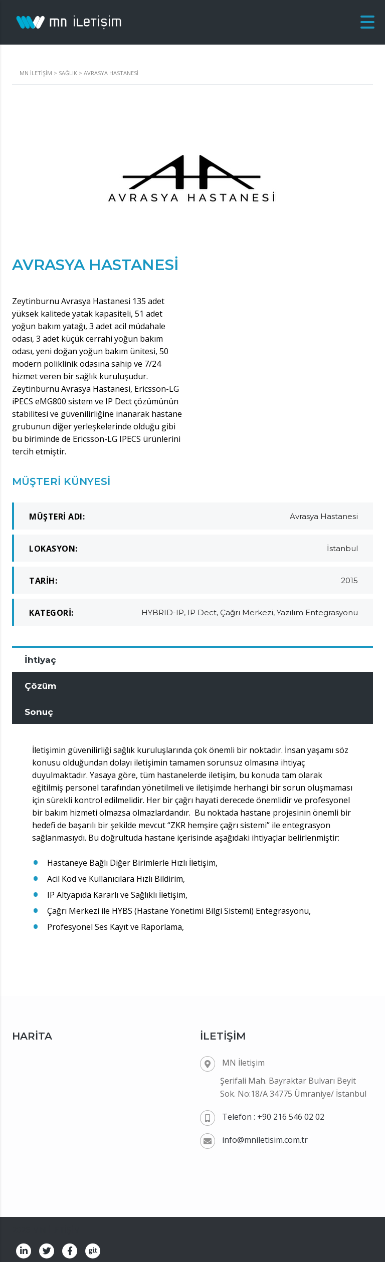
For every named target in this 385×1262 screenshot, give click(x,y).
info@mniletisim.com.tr (265, 1135)
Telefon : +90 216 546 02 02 (273, 1112)
